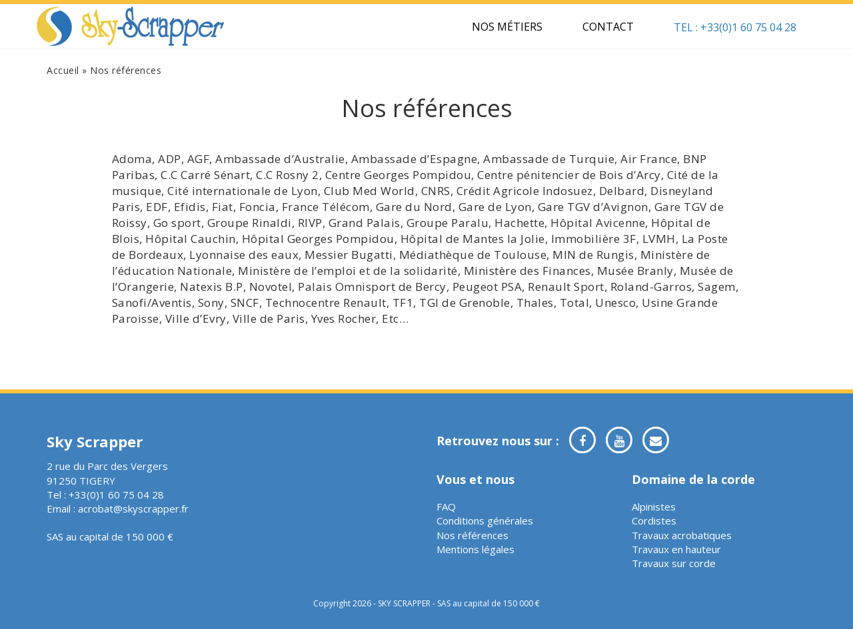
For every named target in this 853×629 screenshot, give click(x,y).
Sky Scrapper (131, 27)
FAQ (446, 506)
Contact (608, 26)
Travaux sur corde (674, 563)
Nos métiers (507, 26)
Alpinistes (654, 506)
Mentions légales (475, 549)
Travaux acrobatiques (682, 535)
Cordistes (654, 520)
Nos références (472, 535)
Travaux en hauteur (676, 549)
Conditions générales (484, 520)
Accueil (63, 70)
